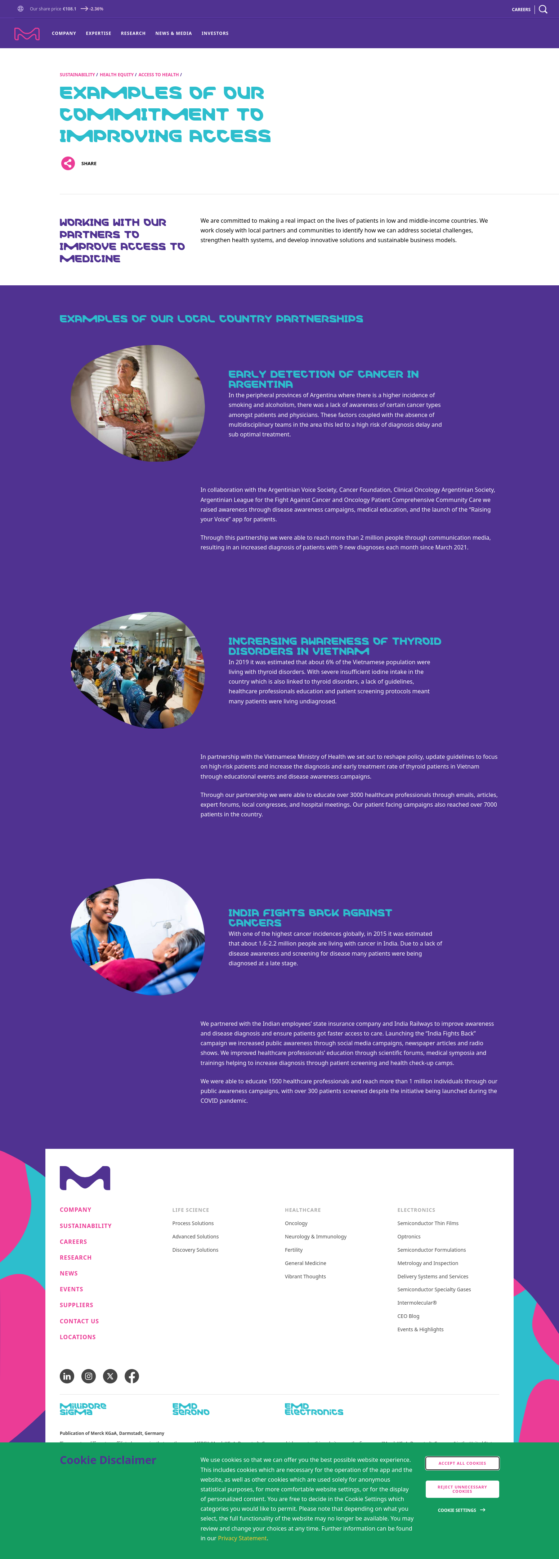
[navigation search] (543, 9)
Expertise (98, 33)
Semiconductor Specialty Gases (434, 1290)
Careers (73, 1241)
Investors (215, 33)
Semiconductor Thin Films (428, 1223)
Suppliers (76, 1305)
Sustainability (77, 75)
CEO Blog (409, 1316)
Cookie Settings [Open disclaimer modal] (457, 1510)
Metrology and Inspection (428, 1263)
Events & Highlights (421, 1330)
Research (133, 33)
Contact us (79, 1321)
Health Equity (117, 75)
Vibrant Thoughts (305, 1277)
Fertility (294, 1250)
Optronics (409, 1237)
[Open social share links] (68, 163)
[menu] (140, 33)
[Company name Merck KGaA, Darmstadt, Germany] (27, 34)
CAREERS (521, 9)
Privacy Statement (242, 1538)
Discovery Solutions (196, 1250)
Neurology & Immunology (315, 1237)
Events (71, 1289)
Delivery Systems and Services (433, 1277)
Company (64, 33)
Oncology (296, 1223)
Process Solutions (193, 1223)
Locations (78, 1337)
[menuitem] (66, 33)
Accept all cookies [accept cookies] (462, 1463)
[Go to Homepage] (22, 9)
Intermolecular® (417, 1303)
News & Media (174, 33)
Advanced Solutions (196, 1237)
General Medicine (305, 1263)
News (69, 1273)
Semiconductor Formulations (432, 1250)
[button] (22, 9)
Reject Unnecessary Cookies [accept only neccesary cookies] (462, 1489)
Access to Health (158, 75)
